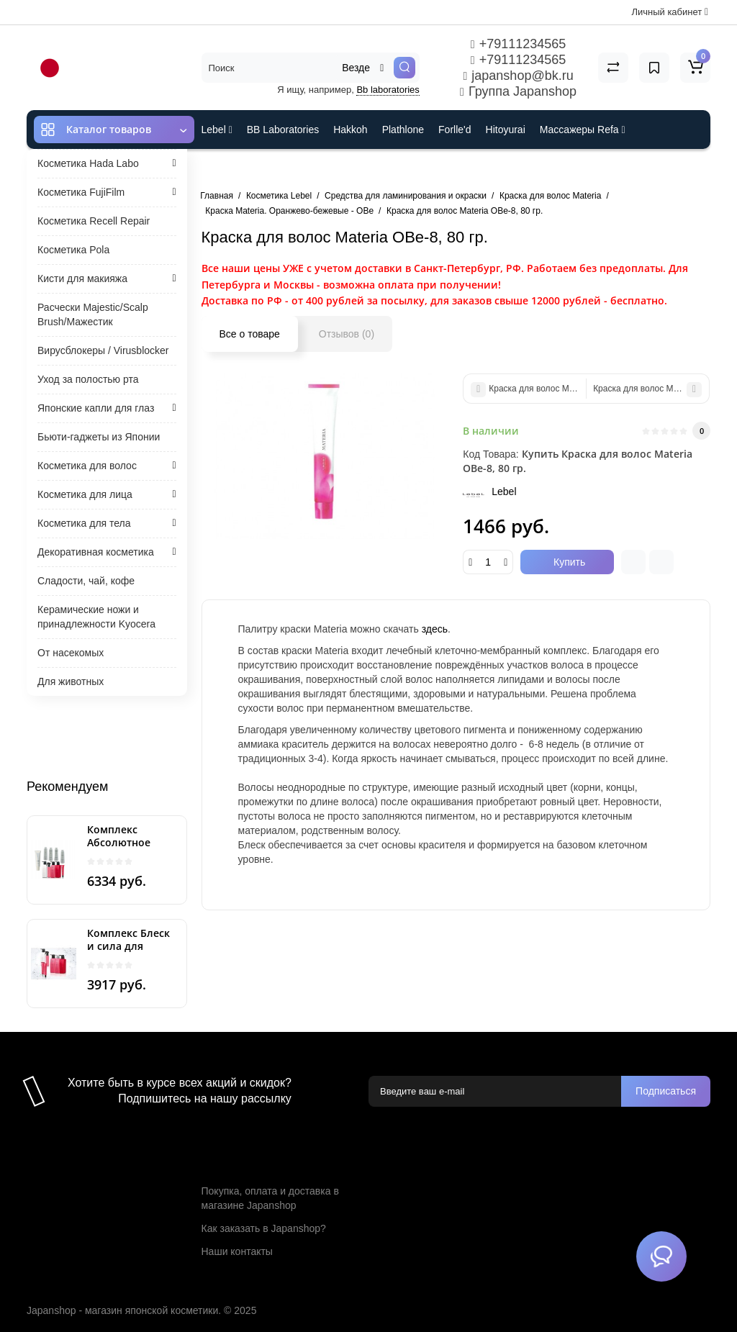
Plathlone (403, 129)
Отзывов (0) (346, 334)
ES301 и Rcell (234, 168)
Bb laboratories (387, 89)
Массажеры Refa (582, 129)
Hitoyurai (505, 129)
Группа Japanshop (518, 91)
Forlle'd (454, 129)
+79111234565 (518, 44)
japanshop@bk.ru (518, 75)
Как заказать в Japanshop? (264, 1228)
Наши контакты (237, 1251)
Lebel (217, 129)
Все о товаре (250, 334)
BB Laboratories (283, 129)
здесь (435, 629)
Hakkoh (350, 129)
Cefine (297, 168)
